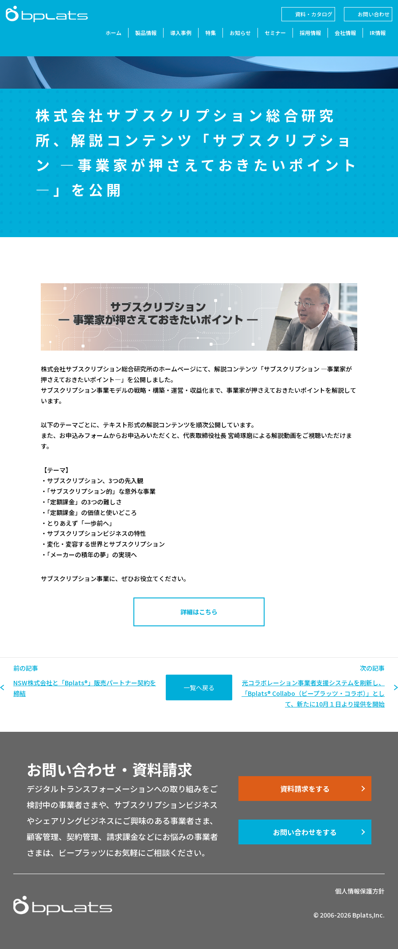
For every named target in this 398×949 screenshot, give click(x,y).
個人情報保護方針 (360, 891)
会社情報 (337, 41)
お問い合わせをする (305, 832)
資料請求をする (305, 788)
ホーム (106, 41)
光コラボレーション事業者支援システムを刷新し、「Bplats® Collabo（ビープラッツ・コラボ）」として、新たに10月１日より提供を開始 (313, 693)
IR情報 (370, 41)
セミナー (267, 41)
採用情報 (302, 41)
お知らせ (232, 41)
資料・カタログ (306, 21)
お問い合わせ (366, 21)
